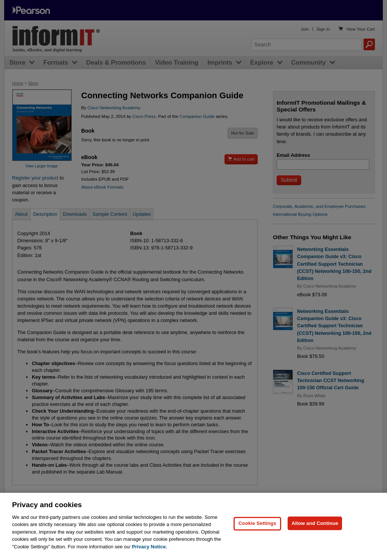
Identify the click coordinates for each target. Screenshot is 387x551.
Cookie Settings (257, 527)
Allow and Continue (314, 527)
